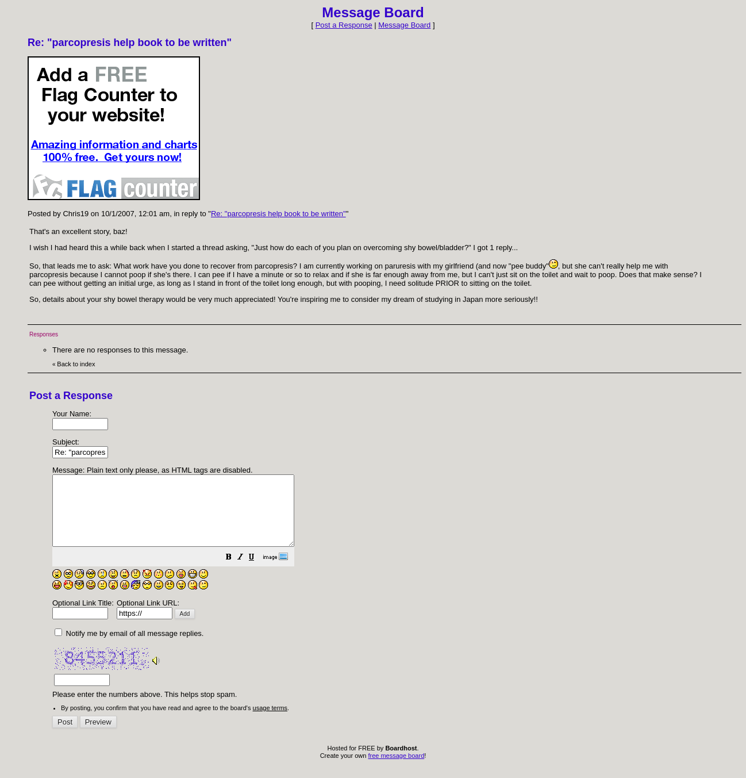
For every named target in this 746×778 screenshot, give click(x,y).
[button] (257, 572)
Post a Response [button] (344, 25)
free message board (396, 769)
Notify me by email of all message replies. (129, 647)
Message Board (404, 25)
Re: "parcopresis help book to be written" (278, 213)
